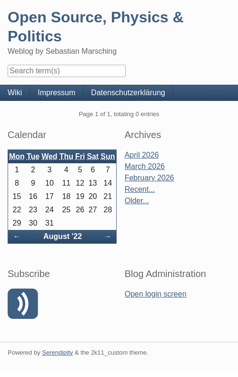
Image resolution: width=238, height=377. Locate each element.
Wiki (15, 93)
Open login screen (156, 294)
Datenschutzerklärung (128, 93)
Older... (137, 201)
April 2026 (142, 155)
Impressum (56, 93)
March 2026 (145, 166)
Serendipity (57, 352)
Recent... (140, 189)
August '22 (62, 236)
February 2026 (149, 178)
